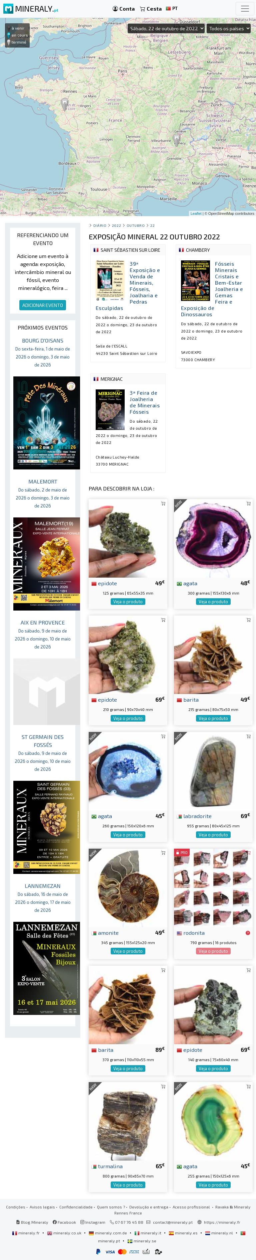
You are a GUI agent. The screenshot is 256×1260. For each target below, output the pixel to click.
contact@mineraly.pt (173, 1222)
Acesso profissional (192, 1206)
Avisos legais (42, 1206)
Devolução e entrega (148, 1206)
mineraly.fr (26, 1232)
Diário (99, 225)
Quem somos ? (111, 1206)
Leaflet (196, 213)
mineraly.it (148, 1232)
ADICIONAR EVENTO (42, 305)
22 (152, 225)
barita (188, 699)
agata (187, 583)
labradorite (194, 815)
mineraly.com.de (108, 1232)
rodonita (191, 932)
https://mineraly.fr (222, 1222)
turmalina (107, 1166)
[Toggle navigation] (245, 8)
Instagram (92, 1222)
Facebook (64, 1222)
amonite (105, 932)
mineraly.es (184, 1232)
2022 (116, 225)
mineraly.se (141, 1240)
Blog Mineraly (32, 1222)
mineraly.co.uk (64, 1232)
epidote (104, 583)
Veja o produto (128, 601)
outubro (136, 225)
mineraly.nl (219, 1232)
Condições (15, 1206)
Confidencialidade (76, 1206)
